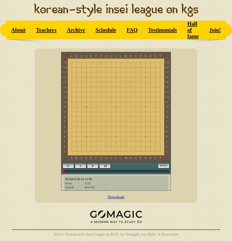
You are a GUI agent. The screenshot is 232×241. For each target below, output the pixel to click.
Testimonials (162, 30)
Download (116, 197)
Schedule (106, 30)
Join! (215, 30)
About (18, 30)
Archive (76, 30)
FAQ (132, 30)
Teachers (46, 30)
